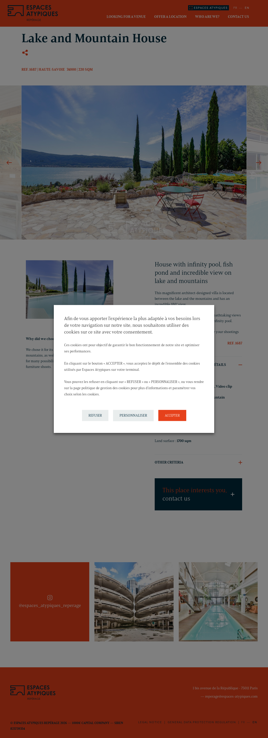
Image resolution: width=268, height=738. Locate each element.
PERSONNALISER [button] (133, 415)
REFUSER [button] (95, 415)
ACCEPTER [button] (172, 415)
